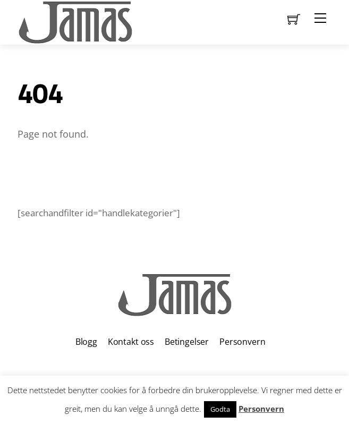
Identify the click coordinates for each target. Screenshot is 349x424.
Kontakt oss (131, 341)
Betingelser (187, 341)
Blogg (86, 341)
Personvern (242, 341)
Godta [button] (220, 409)
